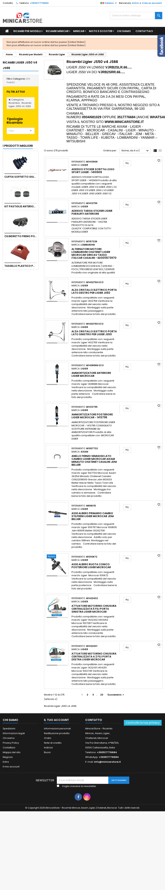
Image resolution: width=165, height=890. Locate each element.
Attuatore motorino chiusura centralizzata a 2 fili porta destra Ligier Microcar (94, 656)
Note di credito (53, 743)
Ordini (47, 738)
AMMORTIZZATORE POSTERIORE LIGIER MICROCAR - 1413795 (92, 416)
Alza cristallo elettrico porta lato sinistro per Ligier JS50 (94, 333)
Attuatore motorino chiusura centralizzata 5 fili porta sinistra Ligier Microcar (94, 609)
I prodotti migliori (18, 146)
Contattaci (144, 31)
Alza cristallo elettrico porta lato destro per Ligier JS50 (94, 291)
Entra (135, 3)
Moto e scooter (100, 31)
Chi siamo (124, 31)
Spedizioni (9, 728)
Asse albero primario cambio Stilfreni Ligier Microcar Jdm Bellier (93, 516)
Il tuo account (56, 720)
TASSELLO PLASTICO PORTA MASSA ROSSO (20, 265)
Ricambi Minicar (57, 31)
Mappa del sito (12, 752)
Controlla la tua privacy (143, 723)
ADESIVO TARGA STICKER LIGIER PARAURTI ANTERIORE (92, 212)
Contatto (8, 3)
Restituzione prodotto (57, 733)
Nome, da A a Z (136, 151)
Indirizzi (48, 747)
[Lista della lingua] (109, 3)
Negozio (8, 757)
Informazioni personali (57, 728)
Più (128, 163)
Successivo (116, 694)
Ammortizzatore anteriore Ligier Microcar (91, 374)
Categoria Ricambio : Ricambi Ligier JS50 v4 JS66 (20, 103)
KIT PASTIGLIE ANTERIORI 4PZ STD (20, 206)
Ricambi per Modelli (27, 31)
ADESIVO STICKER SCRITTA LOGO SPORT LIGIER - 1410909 (93, 170)
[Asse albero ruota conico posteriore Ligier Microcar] (57, 556)
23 (101, 694)
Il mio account (11, 766)
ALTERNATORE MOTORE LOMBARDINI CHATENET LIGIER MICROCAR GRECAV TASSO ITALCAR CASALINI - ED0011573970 (94, 253)
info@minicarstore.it (107, 762)
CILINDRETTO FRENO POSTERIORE (20, 236)
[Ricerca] (136, 15)
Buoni (47, 752)
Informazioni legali (14, 733)
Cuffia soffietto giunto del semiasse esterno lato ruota (20, 176)
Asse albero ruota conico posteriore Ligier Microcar (91, 565)
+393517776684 (39, 3)
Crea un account (152, 3)
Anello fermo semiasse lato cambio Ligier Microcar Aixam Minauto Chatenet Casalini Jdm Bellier (94, 460)
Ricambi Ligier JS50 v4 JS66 (20, 65)
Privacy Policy (11, 743)
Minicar (78, 31)
